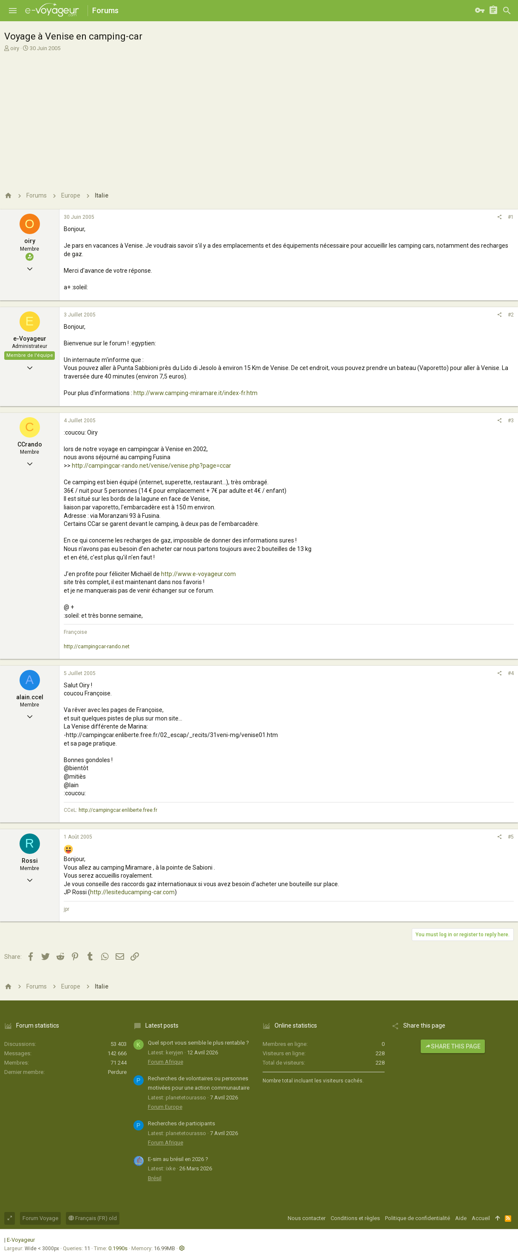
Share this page (453, 1046)
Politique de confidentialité (417, 1218)
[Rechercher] (507, 10)
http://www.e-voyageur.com (198, 574)
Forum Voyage (40, 1218)
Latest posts (161, 1025)
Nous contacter (307, 1218)
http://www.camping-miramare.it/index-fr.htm (195, 393)
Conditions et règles (355, 1218)
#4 (511, 673)
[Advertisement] (259, 118)
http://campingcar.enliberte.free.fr (118, 810)
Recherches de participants (181, 1123)
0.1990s (117, 1248)
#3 (511, 421)
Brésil (154, 1178)
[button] (12, 11)
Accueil (481, 1218)
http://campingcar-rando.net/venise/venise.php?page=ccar (151, 465)
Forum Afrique (165, 1062)
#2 (511, 315)
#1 (511, 217)
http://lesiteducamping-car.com (132, 892)
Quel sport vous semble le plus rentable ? (198, 1043)
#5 (511, 837)
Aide (461, 1218)
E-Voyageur (21, 1240)
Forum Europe (165, 1107)
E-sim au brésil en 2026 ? (178, 1159)
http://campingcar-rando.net (97, 647)
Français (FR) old (92, 1218)
